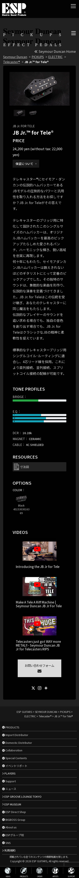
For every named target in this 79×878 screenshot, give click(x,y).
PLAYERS (10, 773)
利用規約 (9, 850)
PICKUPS (38, 57)
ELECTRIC (55, 57)
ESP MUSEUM (12, 804)
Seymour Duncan (15, 57)
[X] (33, 688)
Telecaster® (11, 62)
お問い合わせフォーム (39, 668)
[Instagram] (39, 688)
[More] (46, 688)
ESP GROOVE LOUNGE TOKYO (23, 796)
